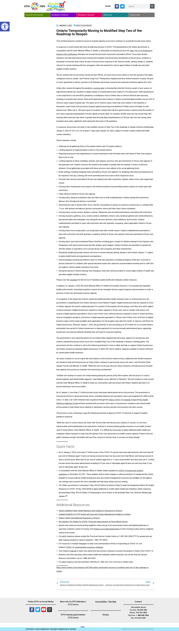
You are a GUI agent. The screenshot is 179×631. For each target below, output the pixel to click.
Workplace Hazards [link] (86, 15)
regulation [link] (74, 280)
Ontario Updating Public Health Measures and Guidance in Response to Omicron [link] (90, 511)
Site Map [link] (112, 602)
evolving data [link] (98, 88)
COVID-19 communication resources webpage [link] (84, 547)
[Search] (152, 6)
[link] (5, 26)
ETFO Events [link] (73, 618)
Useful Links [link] (135, 15)
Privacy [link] (106, 614)
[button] (117, 6)
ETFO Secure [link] (73, 604)
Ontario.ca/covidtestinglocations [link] (107, 529)
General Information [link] (34, 15)
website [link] (73, 551)
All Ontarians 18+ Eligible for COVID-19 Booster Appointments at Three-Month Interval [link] (93, 522)
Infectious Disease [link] (84, 25)
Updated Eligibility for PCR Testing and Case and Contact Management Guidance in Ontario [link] (95, 514)
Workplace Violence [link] (60, 15)
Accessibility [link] (101, 602)
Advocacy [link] (108, 15)
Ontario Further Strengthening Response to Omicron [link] (79, 518)
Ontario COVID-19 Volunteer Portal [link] (122, 400)
